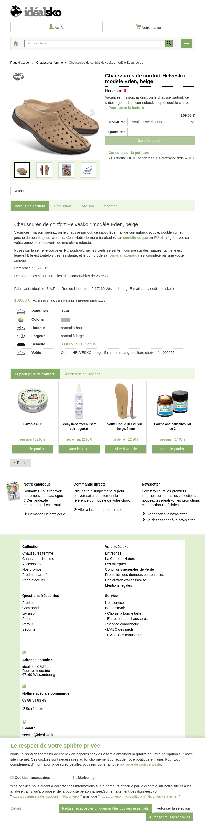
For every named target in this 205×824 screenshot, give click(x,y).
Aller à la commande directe (97, 509)
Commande (31, 608)
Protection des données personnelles (134, 575)
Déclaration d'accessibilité (125, 580)
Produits (28, 603)
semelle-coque (135, 237)
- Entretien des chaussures (126, 619)
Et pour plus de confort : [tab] (36, 374)
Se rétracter (33, 708)
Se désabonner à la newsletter (168, 520)
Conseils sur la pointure (129, 153)
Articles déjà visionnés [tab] (83, 374)
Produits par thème (37, 575)
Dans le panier (150, 141)
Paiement (29, 619)
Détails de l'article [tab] (30, 206)
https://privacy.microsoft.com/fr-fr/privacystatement (139, 796)
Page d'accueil (34, 580)
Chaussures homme (38, 559)
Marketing (84, 778)
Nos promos (31, 569)
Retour (19, 191)
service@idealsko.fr (37, 735)
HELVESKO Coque (80, 344)
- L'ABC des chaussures (124, 635)
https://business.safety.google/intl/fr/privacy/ (46, 796)
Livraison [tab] (87, 206)
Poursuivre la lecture (126, 108)
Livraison (29, 613)
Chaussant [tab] (62, 206)
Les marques (115, 564)
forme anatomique (124, 255)
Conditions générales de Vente (129, 569)
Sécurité (28, 629)
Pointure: (117, 122)
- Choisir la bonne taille (123, 613)
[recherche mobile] (168, 43)
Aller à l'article (126, 449)
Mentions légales (118, 585)
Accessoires (31, 564)
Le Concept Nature (120, 559)
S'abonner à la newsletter (164, 514)
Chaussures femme (37, 553)
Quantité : (116, 132)
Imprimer (110, 206)
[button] (17, 128)
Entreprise (113, 553)
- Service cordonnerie (122, 624)
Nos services (115, 603)
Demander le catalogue (44, 514)
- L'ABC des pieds (119, 629)
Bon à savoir (115, 608)
